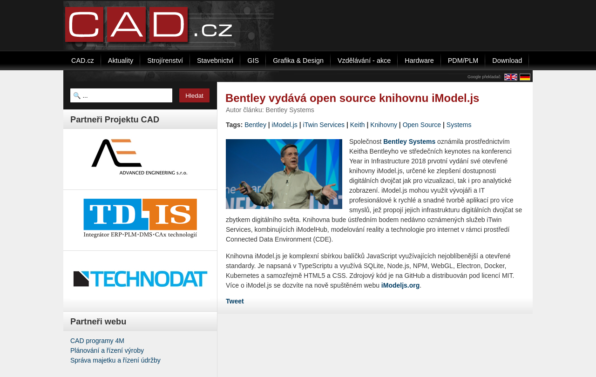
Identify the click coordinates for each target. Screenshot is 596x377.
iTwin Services (324, 124)
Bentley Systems (409, 141)
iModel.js (285, 124)
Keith (357, 124)
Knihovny (383, 124)
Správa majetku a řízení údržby (115, 360)
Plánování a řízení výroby (107, 350)
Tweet (235, 301)
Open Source (422, 124)
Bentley (255, 124)
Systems (459, 124)
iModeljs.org (400, 285)
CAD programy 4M (97, 340)
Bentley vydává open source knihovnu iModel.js (352, 98)
